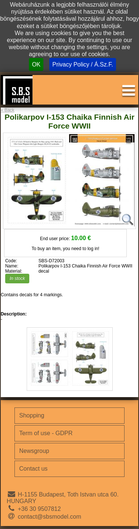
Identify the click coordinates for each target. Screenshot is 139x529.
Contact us (33, 468)
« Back (7, 110)
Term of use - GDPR (46, 433)
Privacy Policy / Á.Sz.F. (82, 64)
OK (36, 64)
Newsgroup (34, 451)
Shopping (31, 415)
